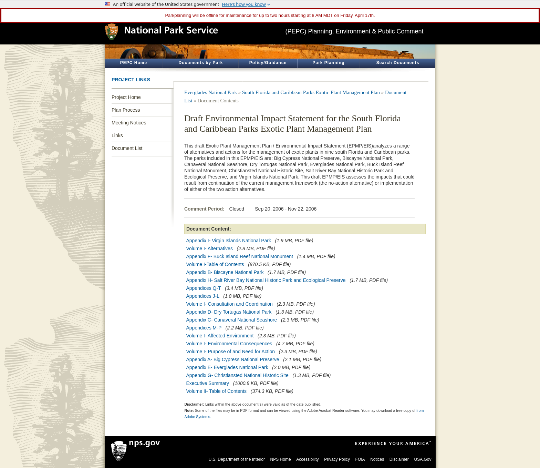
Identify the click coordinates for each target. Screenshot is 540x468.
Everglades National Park (210, 92)
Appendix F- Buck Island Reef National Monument (239, 256)
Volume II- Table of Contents (216, 391)
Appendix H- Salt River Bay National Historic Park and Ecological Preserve (266, 280)
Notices (377, 459)
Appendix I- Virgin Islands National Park (228, 240)
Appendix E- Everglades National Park (227, 367)
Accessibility (307, 459)
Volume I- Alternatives (209, 248)
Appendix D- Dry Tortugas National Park (229, 312)
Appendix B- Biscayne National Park (225, 272)
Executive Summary (207, 383)
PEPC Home (133, 62)
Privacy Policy (337, 459)
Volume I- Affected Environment (220, 335)
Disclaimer (399, 459)
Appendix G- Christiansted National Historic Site (237, 375)
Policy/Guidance (268, 62)
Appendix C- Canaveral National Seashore (231, 320)
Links (117, 135)
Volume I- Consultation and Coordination (229, 304)
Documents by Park (200, 62)
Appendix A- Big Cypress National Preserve (232, 359)
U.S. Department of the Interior (237, 459)
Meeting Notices (129, 122)
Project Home (126, 97)
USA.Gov (422, 459)
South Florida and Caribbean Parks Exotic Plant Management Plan (311, 92)
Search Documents (397, 62)
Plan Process (126, 110)
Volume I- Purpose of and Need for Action (230, 351)
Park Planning (328, 62)
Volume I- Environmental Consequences (229, 343)
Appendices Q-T (203, 288)
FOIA (360, 459)
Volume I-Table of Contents (215, 264)
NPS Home (280, 459)
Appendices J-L (202, 296)
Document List (127, 148)
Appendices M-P (203, 327)
